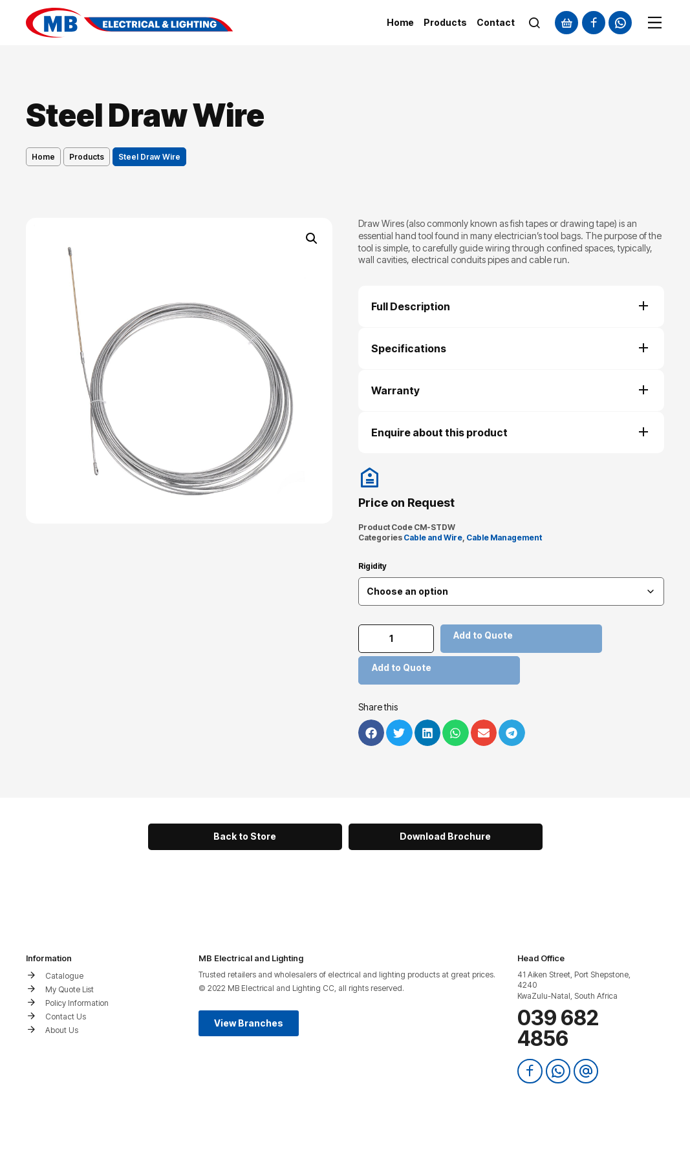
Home (43, 157)
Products (86, 157)
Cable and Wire (433, 537)
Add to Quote (485, 635)
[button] (311, 238)
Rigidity (372, 566)
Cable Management (504, 537)
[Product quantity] (397, 638)
